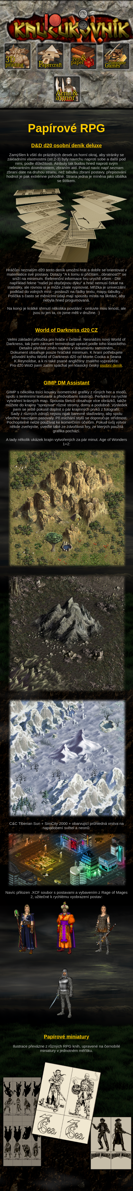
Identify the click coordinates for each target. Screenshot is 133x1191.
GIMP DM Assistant (67, 382)
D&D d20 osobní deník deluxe (66, 145)
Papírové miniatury (66, 1036)
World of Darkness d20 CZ (66, 330)
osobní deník (111, 365)
